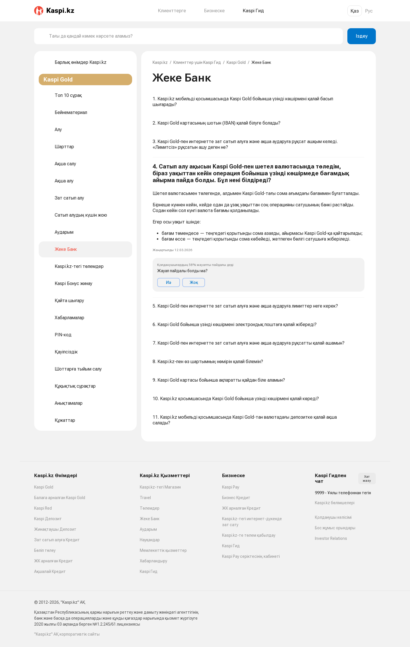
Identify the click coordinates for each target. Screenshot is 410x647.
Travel (145, 497)
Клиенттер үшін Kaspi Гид (197, 62)
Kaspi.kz (160, 62)
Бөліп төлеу (45, 550)
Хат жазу (367, 479)
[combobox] (193, 36)
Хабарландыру (153, 561)
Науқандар (150, 540)
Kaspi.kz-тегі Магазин (160, 487)
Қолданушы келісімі (333, 517)
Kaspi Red (43, 508)
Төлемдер (149, 508)
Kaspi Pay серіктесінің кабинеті (251, 556)
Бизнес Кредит (236, 497)
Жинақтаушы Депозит (55, 529)
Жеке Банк (149, 518)
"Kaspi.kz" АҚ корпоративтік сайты (67, 634)
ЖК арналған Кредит (53, 561)
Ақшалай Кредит (50, 571)
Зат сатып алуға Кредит (57, 540)
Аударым (148, 529)
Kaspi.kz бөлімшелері (334, 502)
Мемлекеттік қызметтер (163, 550)
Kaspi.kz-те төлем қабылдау (248, 535)
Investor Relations (331, 538)
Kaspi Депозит (48, 518)
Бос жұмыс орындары (335, 528)
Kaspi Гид (148, 571)
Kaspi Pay (230, 487)
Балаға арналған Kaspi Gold (59, 497)
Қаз (354, 11)
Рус (369, 11)
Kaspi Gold (236, 62)
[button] (258, 227)
